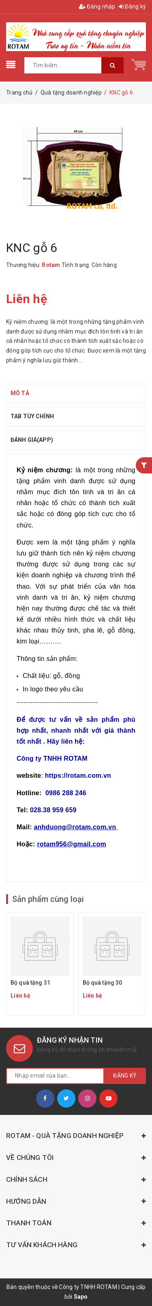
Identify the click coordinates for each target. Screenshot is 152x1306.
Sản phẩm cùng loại (48, 899)
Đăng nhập (97, 6)
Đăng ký (132, 6)
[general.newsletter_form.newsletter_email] (55, 1076)
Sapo (81, 1296)
